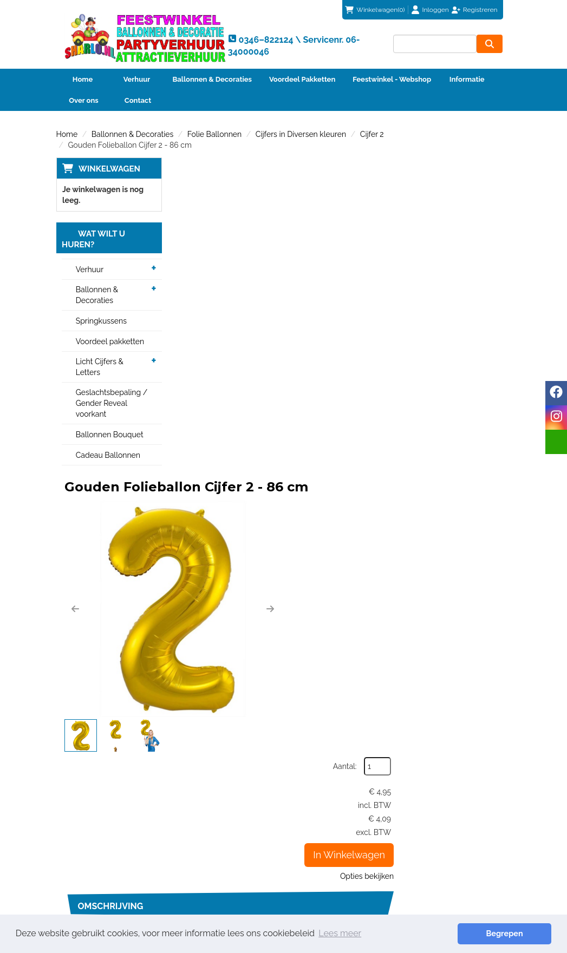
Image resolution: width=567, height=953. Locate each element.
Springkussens (101, 321)
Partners (195, 840)
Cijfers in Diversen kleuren (301, 134)
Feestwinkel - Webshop (392, 79)
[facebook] (556, 393)
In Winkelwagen (458, 279)
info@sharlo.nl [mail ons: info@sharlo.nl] (95, 846)
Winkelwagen (109, 169)
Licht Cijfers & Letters (99, 367)
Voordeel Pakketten (302, 79)
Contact (138, 100)
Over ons (84, 100)
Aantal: (454, 191)
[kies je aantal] (489, 687)
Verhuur (137, 79)
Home (83, 79)
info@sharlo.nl (465, 767)
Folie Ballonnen (214, 134)
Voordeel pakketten (110, 342)
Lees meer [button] (339, 933)
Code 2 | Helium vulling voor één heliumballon (338, 625)
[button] (189, 290)
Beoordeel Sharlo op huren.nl (452, 866)
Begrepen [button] (513, 933)
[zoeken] (490, 44)
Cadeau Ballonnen (108, 455)
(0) (375, 9)
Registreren (480, 9)
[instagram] (556, 417)
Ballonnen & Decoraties (212, 79)
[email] (556, 442)
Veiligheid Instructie (214, 850)
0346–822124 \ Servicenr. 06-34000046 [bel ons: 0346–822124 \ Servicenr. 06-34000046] (110, 823)
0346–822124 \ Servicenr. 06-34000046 (348, 766)
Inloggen (435, 9)
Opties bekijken (476, 301)
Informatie (467, 79)
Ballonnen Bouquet (110, 435)
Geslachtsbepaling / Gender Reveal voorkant (112, 404)
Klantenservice (324, 818)
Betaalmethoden (327, 829)
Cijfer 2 (372, 134)
